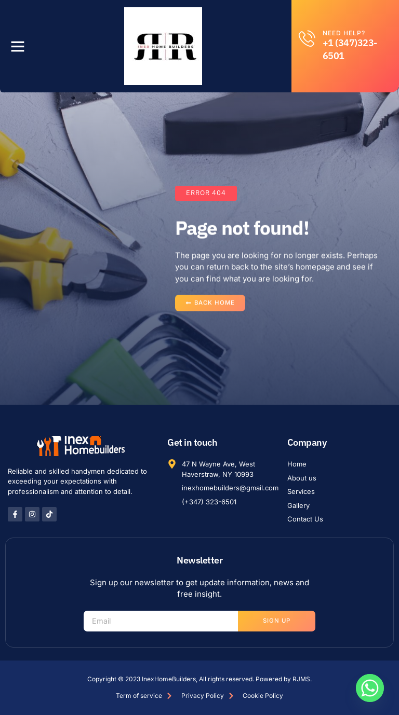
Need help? (344, 33)
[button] (18, 46)
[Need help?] (307, 38)
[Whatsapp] (370, 688)
